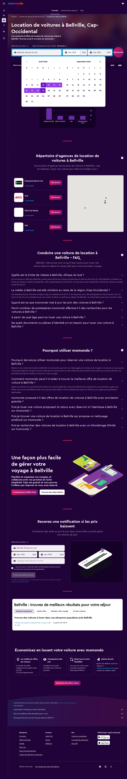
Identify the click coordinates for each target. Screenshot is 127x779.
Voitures (14, 16)
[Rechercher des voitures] (4, 20)
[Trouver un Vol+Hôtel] (4, 25)
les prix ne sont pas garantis (67, 703)
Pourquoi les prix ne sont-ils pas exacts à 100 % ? (69, 717)
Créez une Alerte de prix (105, 668)
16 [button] (27, 90)
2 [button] (26, 79)
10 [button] (32, 85)
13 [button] (49, 85)
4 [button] (37, 79)
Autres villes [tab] (41, 611)
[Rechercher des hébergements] (4, 15)
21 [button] (54, 90)
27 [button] (49, 96)
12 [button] (43, 85)
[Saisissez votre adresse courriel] (40, 560)
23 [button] (27, 96)
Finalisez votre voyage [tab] (59, 611)
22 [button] (60, 90)
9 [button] (26, 85)
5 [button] (43, 79)
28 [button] (54, 96)
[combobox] (20, 46)
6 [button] (48, 79)
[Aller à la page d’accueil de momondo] (15, 3)
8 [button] (59, 79)
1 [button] (59, 74)
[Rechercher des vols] (4, 10)
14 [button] (54, 85)
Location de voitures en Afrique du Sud (31, 16)
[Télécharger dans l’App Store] (104, 743)
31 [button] (32, 101)
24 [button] (32, 96)
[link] (55, 182)
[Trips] (4, 31)
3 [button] (32, 79)
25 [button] (38, 96)
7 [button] (54, 79)
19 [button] (43, 90)
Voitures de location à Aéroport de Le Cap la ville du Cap (33, 624)
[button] (3, 3)
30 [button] (27, 101)
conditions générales (48, 579)
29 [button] (60, 96)
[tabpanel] (67, 117)
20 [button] (49, 90)
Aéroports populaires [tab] (24, 611)
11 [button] (37, 85)
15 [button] (60, 85)
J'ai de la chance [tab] (79, 611)
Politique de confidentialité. (20, 581)
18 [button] (38, 90)
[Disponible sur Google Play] (104, 737)
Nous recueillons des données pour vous (69, 713)
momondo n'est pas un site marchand (69, 709)
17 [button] (32, 90)
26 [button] (43, 96)
